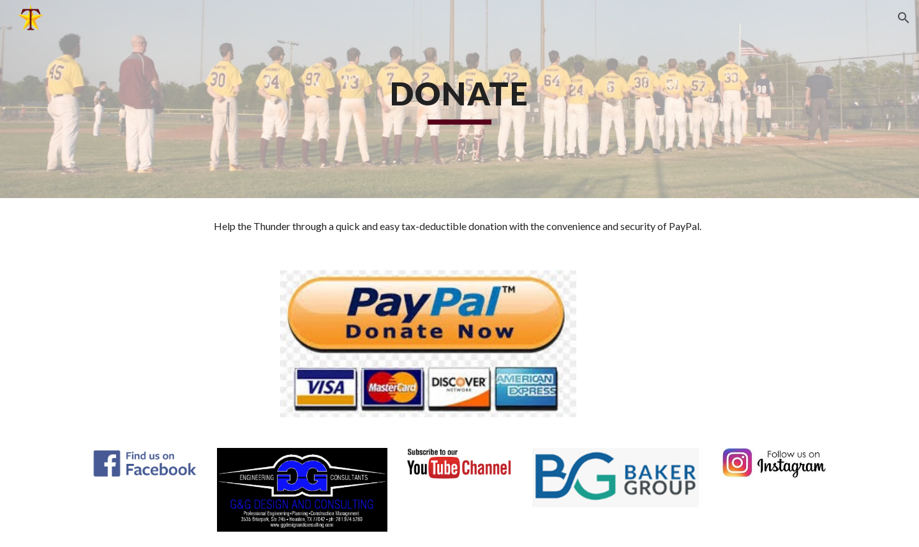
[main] (459, 99)
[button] (903, 18)
